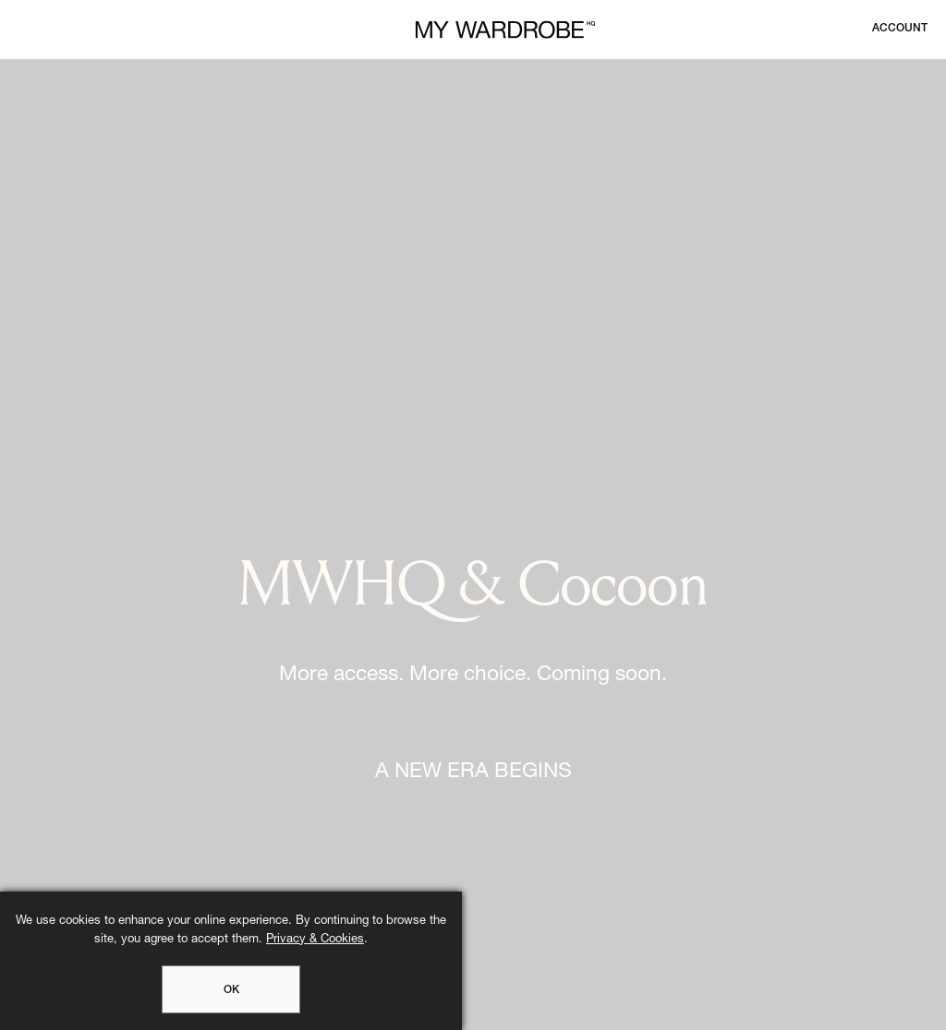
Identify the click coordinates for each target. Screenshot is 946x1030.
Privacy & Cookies (315, 940)
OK (231, 990)
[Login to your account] (900, 28)
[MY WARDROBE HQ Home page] (505, 30)
